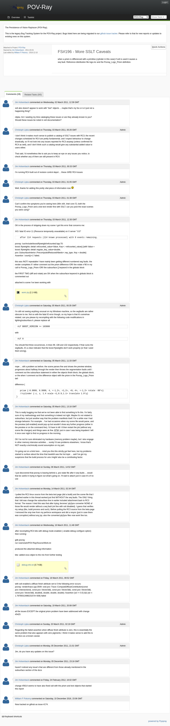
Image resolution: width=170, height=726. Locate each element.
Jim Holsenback (18, 50)
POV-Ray (21, 47)
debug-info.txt (25, 565)
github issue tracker (108, 33)
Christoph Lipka (22, 130)
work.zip (23, 292)
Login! (165, 2)
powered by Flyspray (157, 721)
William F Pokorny (21, 52)
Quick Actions (158, 47)
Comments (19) (13, 94)
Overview (15, 17)
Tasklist (31, 17)
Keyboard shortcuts (12, 716)
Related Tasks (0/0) (33, 95)
